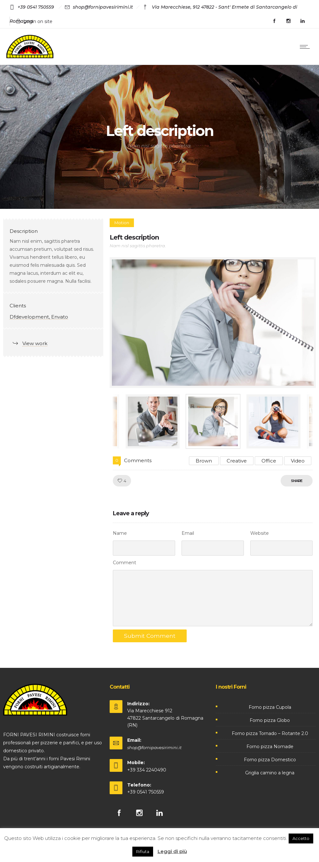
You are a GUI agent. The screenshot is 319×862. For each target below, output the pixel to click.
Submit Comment (150, 635)
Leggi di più (172, 851)
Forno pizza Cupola (270, 707)
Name (120, 533)
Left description (134, 237)
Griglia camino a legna (269, 773)
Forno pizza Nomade (269, 746)
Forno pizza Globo (270, 720)
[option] (213, 322)
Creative (237, 461)
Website (259, 533)
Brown (204, 461)
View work (34, 343)
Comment (124, 562)
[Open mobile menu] (306, 46)
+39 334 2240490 (146, 770)
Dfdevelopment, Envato (39, 317)
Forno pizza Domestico (270, 760)
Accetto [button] (300, 838)
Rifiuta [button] (142, 851)
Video (298, 461)
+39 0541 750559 (145, 792)
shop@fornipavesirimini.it (154, 747)
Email (188, 533)
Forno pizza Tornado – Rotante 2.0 (270, 733)
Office (268, 461)
